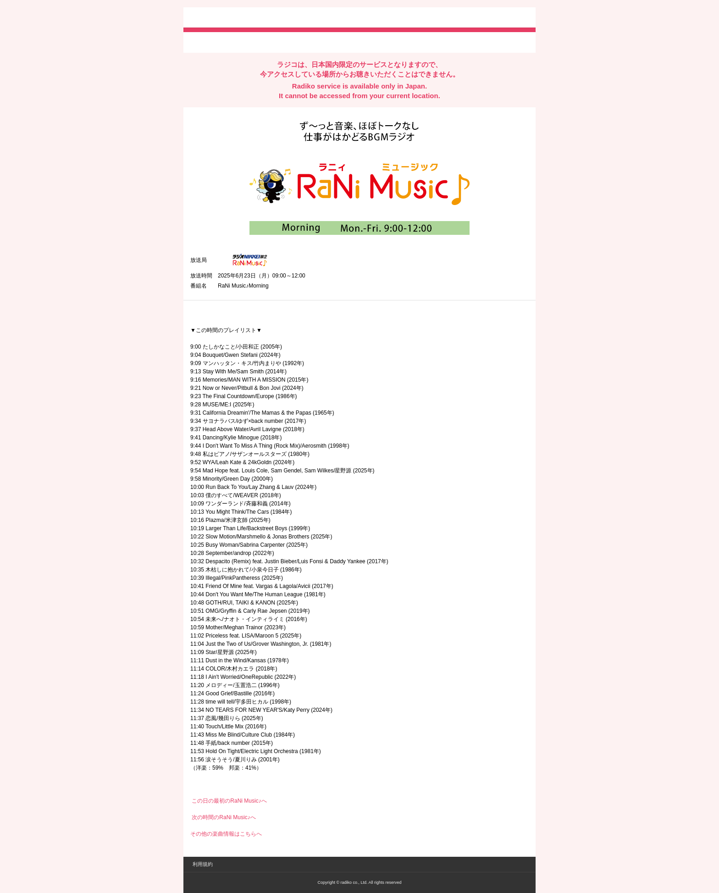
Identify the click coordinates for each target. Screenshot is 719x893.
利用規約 (203, 864)
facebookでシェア (241, 41)
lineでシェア (284, 41)
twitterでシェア (204, 41)
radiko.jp (217, 18)
